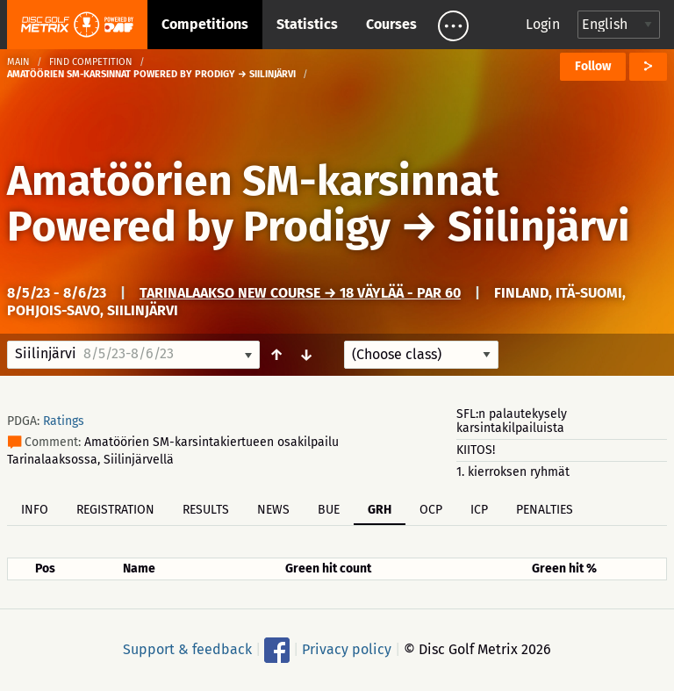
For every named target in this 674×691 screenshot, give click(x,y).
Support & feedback (187, 649)
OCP (430, 509)
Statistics (307, 24)
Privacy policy (346, 649)
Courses (391, 24)
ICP (479, 509)
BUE (329, 509)
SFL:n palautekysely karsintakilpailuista (511, 421)
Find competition (91, 62)
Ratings (63, 421)
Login (543, 24)
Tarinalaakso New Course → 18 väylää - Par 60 (300, 292)
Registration (115, 509)
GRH (379, 509)
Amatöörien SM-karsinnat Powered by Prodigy (253, 203)
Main (18, 62)
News (273, 509)
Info (34, 509)
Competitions (204, 24)
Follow (593, 66)
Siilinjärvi (539, 226)
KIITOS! (475, 450)
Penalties (544, 509)
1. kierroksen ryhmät (513, 471)
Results (206, 509)
